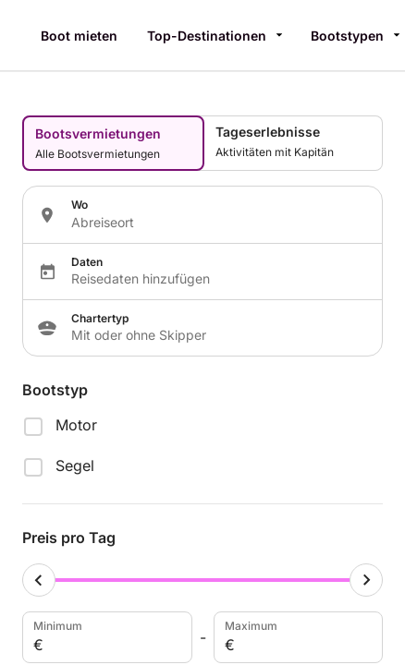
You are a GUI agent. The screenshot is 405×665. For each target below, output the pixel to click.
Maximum (297, 637)
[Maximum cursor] (366, 580)
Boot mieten (79, 35)
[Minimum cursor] (38, 580)
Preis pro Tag (69, 537)
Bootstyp (55, 390)
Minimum (105, 637)
